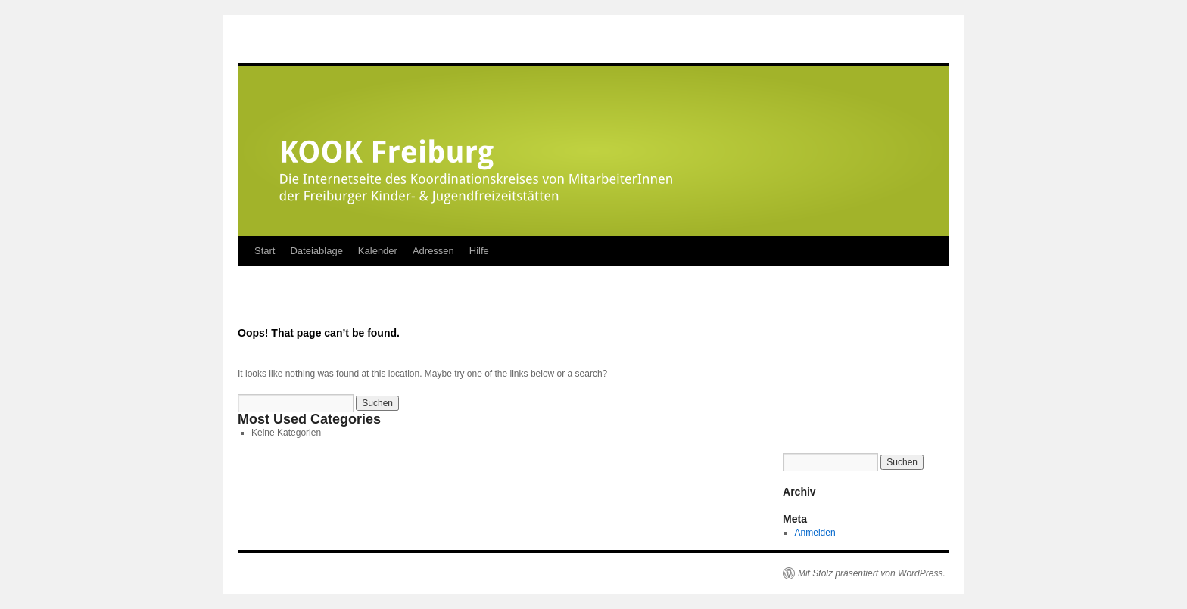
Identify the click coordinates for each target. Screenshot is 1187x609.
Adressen (433, 250)
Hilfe (479, 250)
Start (264, 250)
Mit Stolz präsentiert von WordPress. (872, 573)
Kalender (377, 250)
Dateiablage (316, 250)
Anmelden (815, 532)
